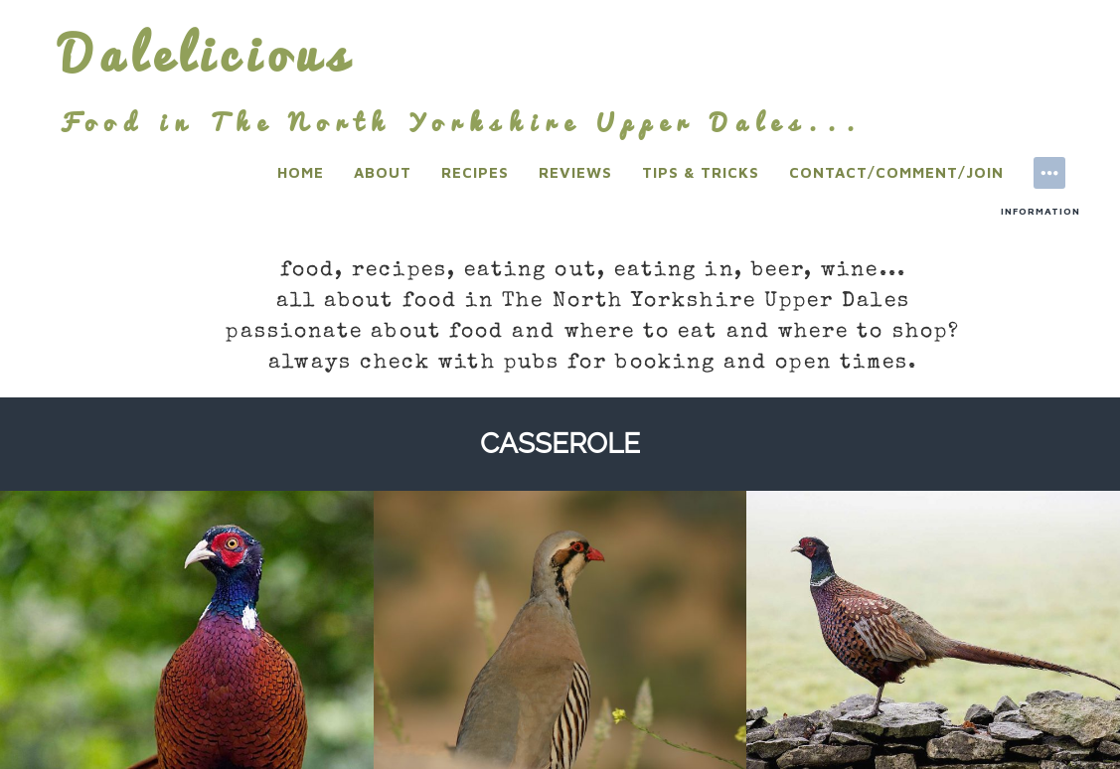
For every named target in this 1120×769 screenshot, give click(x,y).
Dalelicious (207, 53)
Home (300, 172)
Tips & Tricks (700, 172)
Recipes (475, 172)
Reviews (575, 172)
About (382, 172)
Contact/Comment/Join (896, 172)
